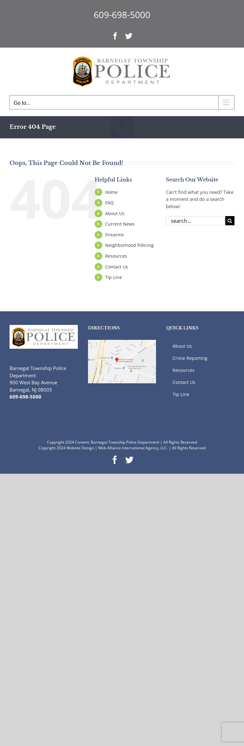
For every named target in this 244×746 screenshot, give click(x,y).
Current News (120, 224)
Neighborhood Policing (129, 245)
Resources (116, 256)
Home (111, 192)
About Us (115, 213)
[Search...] (195, 220)
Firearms (114, 235)
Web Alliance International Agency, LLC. (133, 448)
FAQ (109, 203)
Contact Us (116, 267)
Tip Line (113, 277)
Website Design (80, 448)
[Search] (229, 220)
